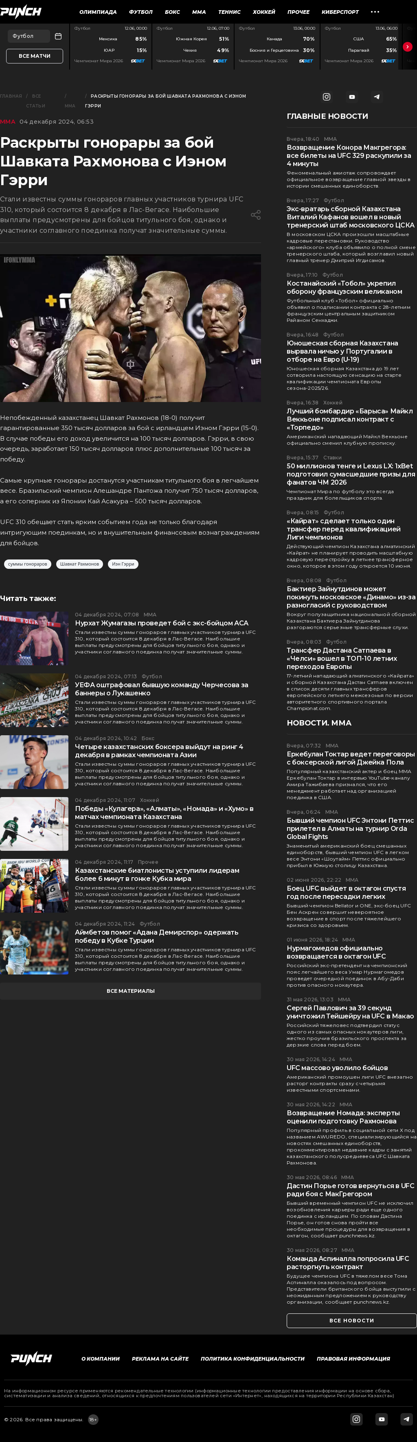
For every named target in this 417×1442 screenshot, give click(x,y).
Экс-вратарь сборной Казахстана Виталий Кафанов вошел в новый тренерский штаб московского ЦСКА (350, 217)
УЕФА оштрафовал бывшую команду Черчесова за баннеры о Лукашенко (161, 689)
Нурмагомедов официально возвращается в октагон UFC (336, 952)
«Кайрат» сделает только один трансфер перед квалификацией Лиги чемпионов (344, 529)
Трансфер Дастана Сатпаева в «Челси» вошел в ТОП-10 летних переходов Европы (342, 659)
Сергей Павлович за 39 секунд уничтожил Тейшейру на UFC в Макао (350, 1012)
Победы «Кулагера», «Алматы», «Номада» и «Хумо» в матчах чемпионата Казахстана (164, 813)
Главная (11, 96)
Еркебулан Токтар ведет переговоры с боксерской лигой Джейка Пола (351, 758)
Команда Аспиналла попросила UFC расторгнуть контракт (348, 1263)
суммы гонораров (27, 564)
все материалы (131, 991)
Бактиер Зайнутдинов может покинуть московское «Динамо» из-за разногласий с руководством (351, 597)
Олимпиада (98, 12)
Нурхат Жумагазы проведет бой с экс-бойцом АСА (161, 623)
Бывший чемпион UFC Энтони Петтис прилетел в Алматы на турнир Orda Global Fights (350, 829)
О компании (100, 1359)
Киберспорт (340, 12)
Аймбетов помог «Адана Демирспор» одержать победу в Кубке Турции (157, 936)
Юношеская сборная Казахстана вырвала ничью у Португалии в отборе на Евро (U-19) (342, 351)
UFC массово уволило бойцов (337, 1068)
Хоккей (264, 12)
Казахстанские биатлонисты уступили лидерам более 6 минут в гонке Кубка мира (157, 875)
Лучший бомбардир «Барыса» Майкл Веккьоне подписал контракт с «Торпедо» (350, 419)
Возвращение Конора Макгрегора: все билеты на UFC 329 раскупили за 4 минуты (349, 156)
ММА (199, 12)
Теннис (229, 12)
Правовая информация (353, 1359)
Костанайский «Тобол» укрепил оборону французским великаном (344, 287)
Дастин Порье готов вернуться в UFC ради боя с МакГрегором (350, 1190)
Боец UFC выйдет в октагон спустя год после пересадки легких (346, 892)
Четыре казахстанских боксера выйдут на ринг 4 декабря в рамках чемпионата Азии (159, 751)
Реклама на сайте (160, 1359)
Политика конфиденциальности (253, 1359)
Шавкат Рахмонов (79, 564)
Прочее (298, 12)
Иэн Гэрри (123, 564)
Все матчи (34, 56)
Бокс (172, 12)
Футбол (141, 12)
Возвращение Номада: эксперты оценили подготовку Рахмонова (343, 1117)
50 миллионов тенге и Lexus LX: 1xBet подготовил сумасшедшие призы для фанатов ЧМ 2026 (351, 474)
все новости (351, 1320)
